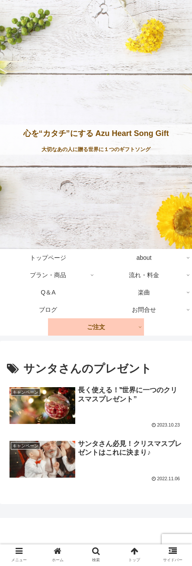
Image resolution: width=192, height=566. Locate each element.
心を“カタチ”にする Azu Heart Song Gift (96, 133)
